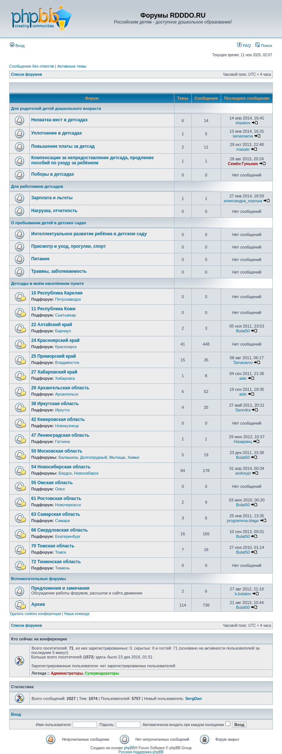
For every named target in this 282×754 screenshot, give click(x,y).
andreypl (242, 473)
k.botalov (243, 594)
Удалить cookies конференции (35, 614)
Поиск (263, 45)
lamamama (243, 136)
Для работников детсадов (37, 186)
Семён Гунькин (243, 163)
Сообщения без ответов (31, 66)
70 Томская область (53, 545)
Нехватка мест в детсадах (59, 119)
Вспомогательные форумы (38, 578)
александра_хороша (243, 201)
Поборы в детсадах (52, 174)
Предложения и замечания (60, 588)
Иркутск (62, 410)
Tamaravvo (243, 362)
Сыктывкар (65, 315)
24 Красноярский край (55, 340)
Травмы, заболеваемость (59, 271)
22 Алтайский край (51, 324)
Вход (17, 45)
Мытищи (117, 457)
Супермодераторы (102, 673)
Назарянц (243, 441)
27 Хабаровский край (54, 372)
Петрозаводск (68, 299)
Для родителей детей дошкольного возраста (56, 108)
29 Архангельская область (60, 387)
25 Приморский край (53, 356)
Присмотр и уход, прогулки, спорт (68, 246)
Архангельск (66, 394)
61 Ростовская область (56, 498)
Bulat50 (243, 331)
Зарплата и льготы (52, 197)
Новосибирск (86, 473)
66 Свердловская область (59, 530)
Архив (38, 604)
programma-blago (243, 520)
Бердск (65, 473)
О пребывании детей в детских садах (48, 223)
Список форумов (26, 74)
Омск (60, 489)
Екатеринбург (67, 536)
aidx (242, 378)
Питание (40, 258)
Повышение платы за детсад (63, 146)
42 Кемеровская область (58, 419)
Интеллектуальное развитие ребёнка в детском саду (89, 233)
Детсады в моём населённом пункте (47, 283)
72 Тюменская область (56, 561)
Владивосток (67, 362)
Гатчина (62, 441)
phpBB (129, 748)
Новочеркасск (68, 505)
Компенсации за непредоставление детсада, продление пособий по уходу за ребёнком (92, 160)
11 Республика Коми (53, 308)
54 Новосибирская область (61, 466)
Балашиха (67, 457)
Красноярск (66, 346)
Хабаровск (65, 378)
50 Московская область (56, 451)
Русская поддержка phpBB (140, 752)
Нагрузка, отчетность (54, 210)
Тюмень (62, 568)
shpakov (242, 123)
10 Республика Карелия (57, 293)
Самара (62, 520)
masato (242, 149)
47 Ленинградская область (60, 435)
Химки (133, 457)
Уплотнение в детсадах (56, 133)
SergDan (193, 698)
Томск (60, 552)
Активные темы (71, 66)
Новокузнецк (67, 426)
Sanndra (243, 410)
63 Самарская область (55, 514)
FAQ (244, 45)
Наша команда (77, 614)
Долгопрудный (93, 457)
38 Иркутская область (55, 403)
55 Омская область (52, 482)
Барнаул (63, 331)
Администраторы (67, 673)
